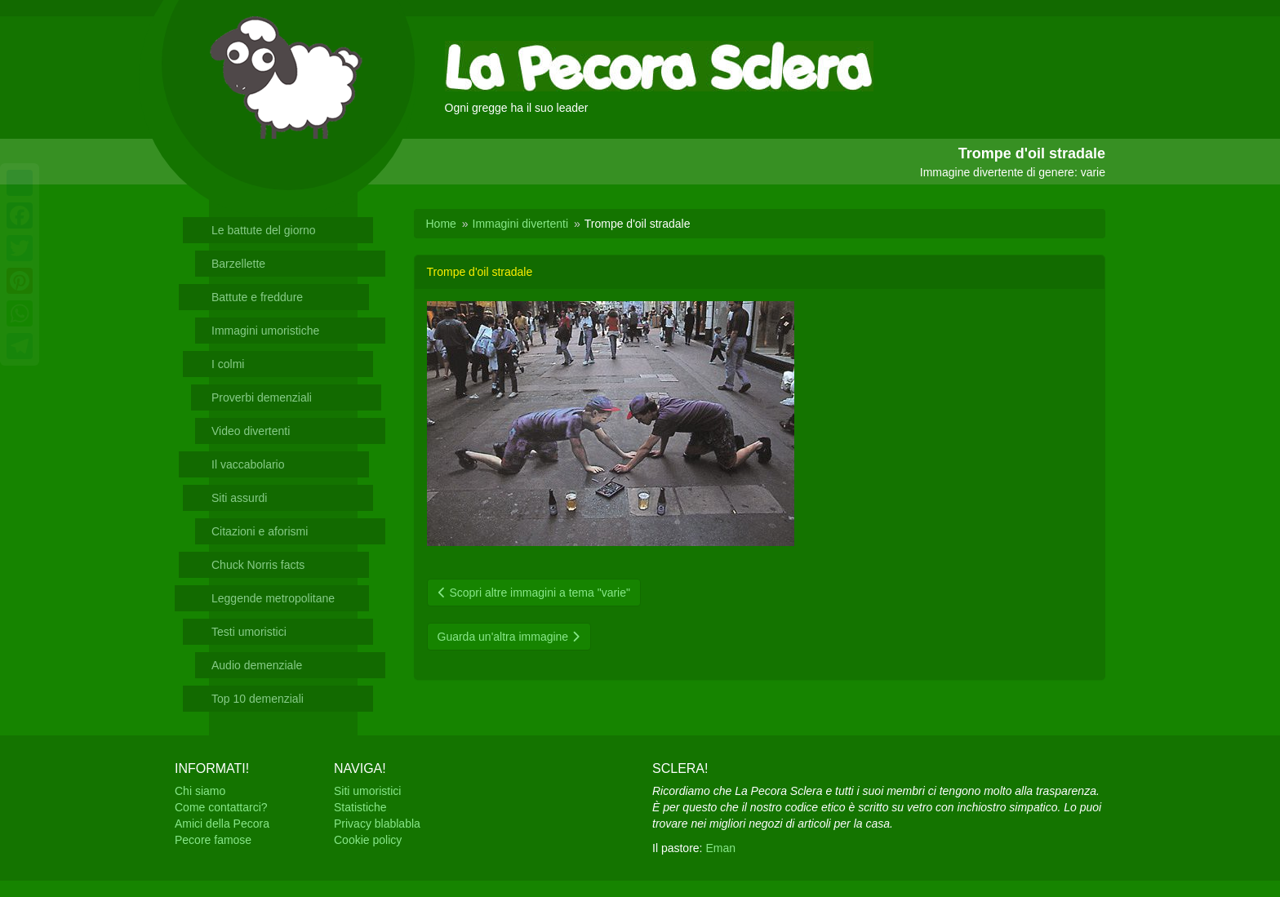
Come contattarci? (221, 807)
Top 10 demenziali (257, 698)
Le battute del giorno (263, 230)
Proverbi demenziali (261, 397)
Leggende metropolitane (273, 598)
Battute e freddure (257, 297)
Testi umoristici (249, 631)
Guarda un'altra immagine (509, 636)
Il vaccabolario (248, 464)
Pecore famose (213, 839)
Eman (720, 848)
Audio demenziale (256, 665)
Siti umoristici (367, 790)
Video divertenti (250, 430)
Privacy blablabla (377, 823)
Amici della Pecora (222, 823)
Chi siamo (200, 790)
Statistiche (360, 807)
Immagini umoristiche (265, 330)
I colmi (227, 364)
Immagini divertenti (521, 223)
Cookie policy (368, 839)
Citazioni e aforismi (259, 531)
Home (441, 223)
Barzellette (238, 263)
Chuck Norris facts (257, 564)
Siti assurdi (239, 497)
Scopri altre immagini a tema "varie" (534, 592)
